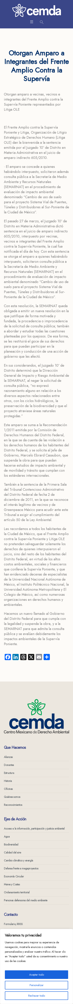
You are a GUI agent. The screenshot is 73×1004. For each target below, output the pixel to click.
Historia (8, 781)
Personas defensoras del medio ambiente (25, 900)
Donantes (9, 765)
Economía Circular (14, 876)
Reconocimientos (13, 805)
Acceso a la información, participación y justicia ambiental (34, 829)
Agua (7, 836)
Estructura (9, 773)
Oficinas (8, 789)
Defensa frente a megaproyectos (21, 868)
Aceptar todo (36, 975)
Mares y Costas (12, 884)
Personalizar (37, 985)
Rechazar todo (36, 996)
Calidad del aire (12, 852)
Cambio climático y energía (18, 860)
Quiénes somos (12, 797)
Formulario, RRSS (13, 924)
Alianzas (8, 757)
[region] (36, 966)
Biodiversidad (11, 844)
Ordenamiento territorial (16, 892)
